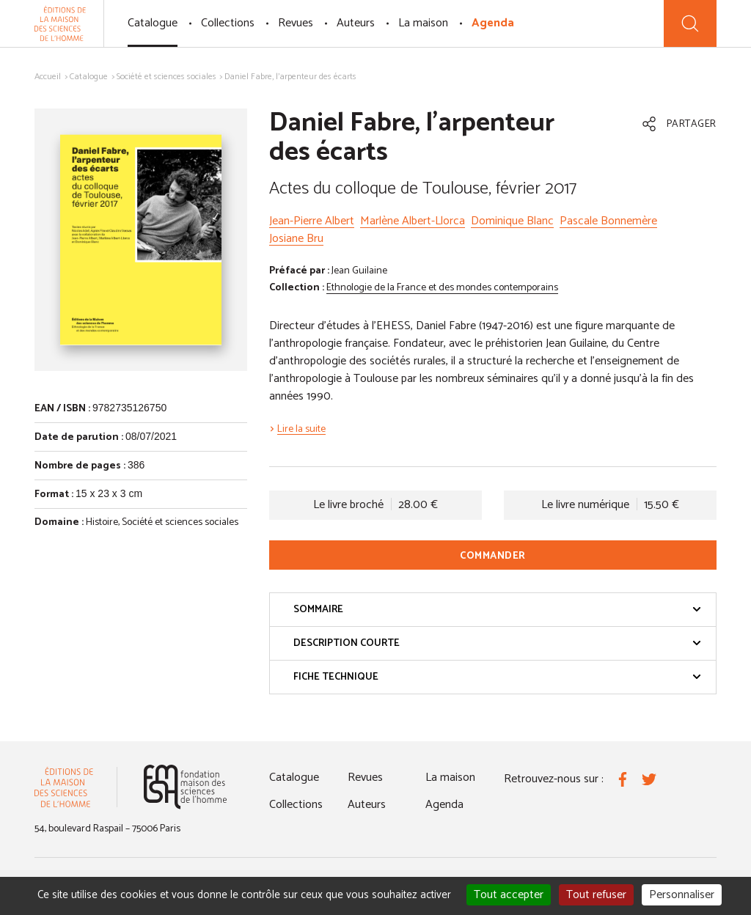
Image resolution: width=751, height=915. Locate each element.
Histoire (102, 522)
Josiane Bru (296, 239)
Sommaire (497, 609)
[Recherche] (690, 23)
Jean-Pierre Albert (311, 221)
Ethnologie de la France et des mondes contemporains (442, 287)
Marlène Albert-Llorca (412, 221)
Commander (493, 556)
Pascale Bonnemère (608, 221)
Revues (295, 23)
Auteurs (356, 23)
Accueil (47, 77)
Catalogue (152, 23)
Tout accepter (508, 895)
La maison (423, 23)
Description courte (497, 643)
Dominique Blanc (512, 221)
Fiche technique (497, 677)
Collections (227, 23)
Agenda (493, 23)
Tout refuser (596, 895)
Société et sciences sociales (166, 77)
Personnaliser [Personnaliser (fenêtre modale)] (681, 895)
